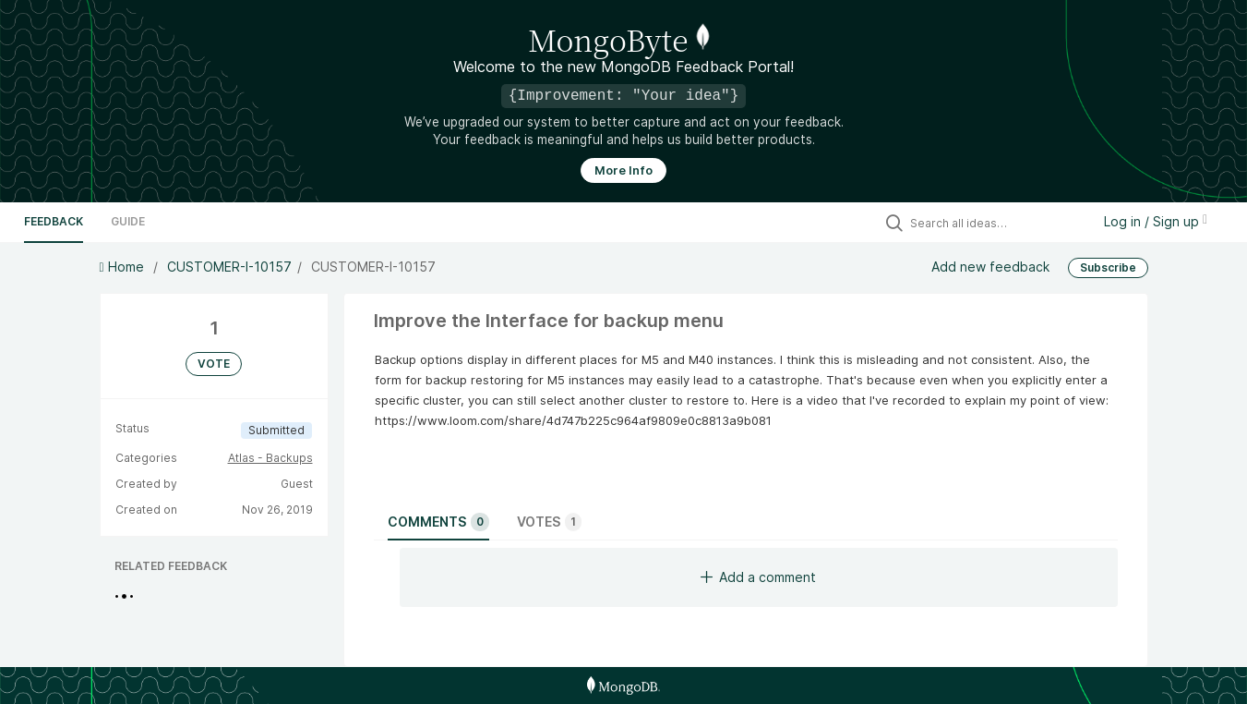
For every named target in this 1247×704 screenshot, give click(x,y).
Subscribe (1108, 267)
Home (124, 266)
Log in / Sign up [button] (1155, 221)
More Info (623, 170)
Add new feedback (990, 266)
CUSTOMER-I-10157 (229, 266)
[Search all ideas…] (996, 223)
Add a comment (758, 577)
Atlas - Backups (270, 458)
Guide (128, 221)
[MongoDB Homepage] (623, 685)
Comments (438, 522)
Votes (549, 522)
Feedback (53, 221)
